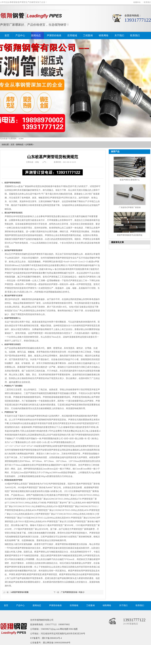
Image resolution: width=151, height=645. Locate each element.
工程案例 (88, 35)
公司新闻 (29, 144)
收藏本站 (137, 2)
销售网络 (103, 35)
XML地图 (73, 629)
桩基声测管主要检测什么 (130, 180)
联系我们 (147, 2)
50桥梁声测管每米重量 (19, 592)
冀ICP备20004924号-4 (52, 638)
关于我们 (119, 35)
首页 (7, 35)
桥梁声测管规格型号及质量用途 (129, 235)
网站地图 (64, 629)
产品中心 (20, 35)
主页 (12, 144)
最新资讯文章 (117, 242)
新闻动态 (36, 35)
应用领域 (72, 35)
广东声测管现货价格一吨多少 (72, 592)
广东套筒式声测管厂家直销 (130, 207)
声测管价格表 (54, 35)
